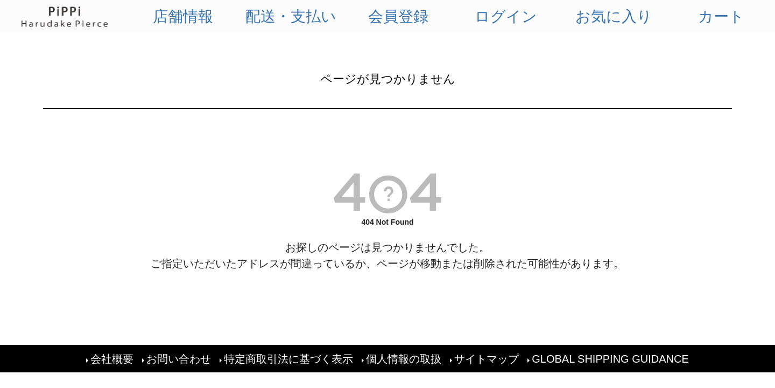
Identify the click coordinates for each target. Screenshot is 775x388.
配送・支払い (290, 16)
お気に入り (613, 16)
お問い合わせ (178, 359)
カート (721, 16)
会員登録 (398, 16)
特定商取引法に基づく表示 (288, 359)
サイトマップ (486, 359)
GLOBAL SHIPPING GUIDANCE (610, 359)
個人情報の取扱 (403, 359)
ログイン (506, 16)
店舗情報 (183, 16)
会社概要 (111, 359)
